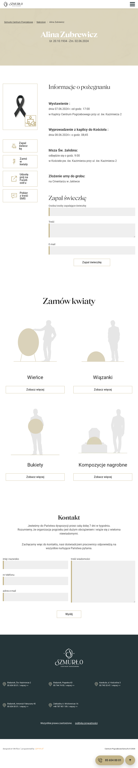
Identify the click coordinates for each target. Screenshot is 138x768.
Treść (92, 229)
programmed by (33, 749)
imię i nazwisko (35, 562)
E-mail (92, 247)
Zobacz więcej (35, 389)
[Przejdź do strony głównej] (12, 4)
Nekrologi (41, 22)
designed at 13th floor (11, 749)
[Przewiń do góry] (130, 760)
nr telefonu (35, 577)
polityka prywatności (86, 723)
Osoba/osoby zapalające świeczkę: (92, 208)
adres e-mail (35, 593)
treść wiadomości (103, 580)
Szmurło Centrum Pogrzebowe (18, 22)
